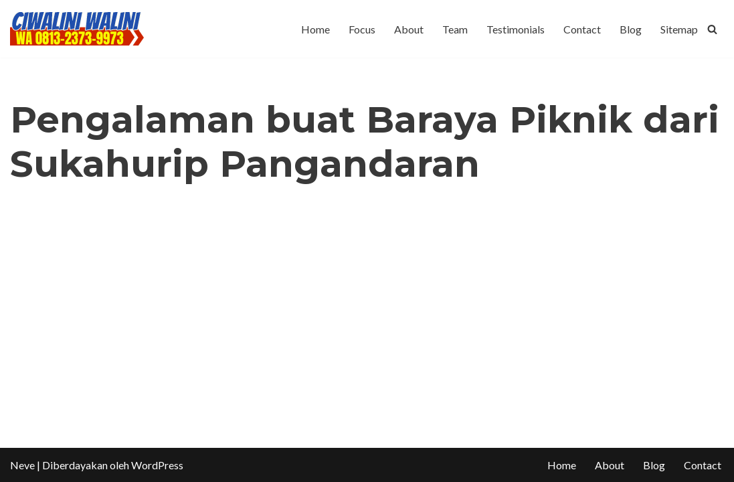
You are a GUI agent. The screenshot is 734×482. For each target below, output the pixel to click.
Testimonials (515, 29)
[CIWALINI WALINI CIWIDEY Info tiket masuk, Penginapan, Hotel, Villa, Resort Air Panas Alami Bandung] (77, 29)
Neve (22, 465)
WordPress (157, 465)
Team (455, 29)
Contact (582, 29)
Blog (631, 29)
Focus (362, 29)
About (409, 29)
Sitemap (679, 29)
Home (315, 29)
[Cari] (712, 29)
